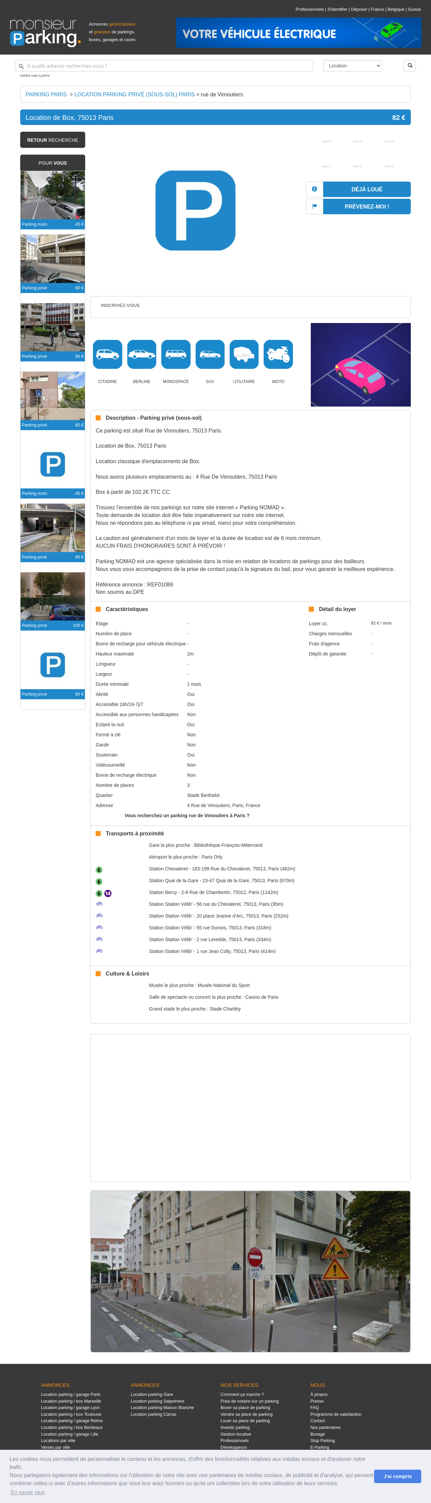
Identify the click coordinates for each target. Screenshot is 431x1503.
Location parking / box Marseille (71, 1401)
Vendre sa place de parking (247, 1414)
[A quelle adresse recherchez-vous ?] (164, 65)
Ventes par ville (55, 1447)
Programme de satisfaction (336, 1414)
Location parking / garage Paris (70, 1394)
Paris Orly (212, 857)
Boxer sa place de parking (245, 1407)
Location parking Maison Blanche (162, 1407)
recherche (52, 140)
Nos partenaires (325, 1427)
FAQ (314, 1407)
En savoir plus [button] (28, 1492)
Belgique (396, 9)
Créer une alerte (35, 75)
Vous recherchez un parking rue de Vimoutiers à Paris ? (187, 815)
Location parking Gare (152, 1394)
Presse (317, 1401)
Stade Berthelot (203, 795)
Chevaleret (168, 868)
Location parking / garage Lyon (70, 1407)
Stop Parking (322, 1440)
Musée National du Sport (224, 985)
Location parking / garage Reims (72, 1420)
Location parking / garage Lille (69, 1434)
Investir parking (235, 1427)
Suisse (414, 9)
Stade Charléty (225, 1009)
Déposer (359, 9)
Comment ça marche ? (242, 1394)
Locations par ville (58, 1440)
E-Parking (319, 1447)
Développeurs (234, 1447)
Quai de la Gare (173, 880)
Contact (317, 1420)
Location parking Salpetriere (157, 1401)
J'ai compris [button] (397, 1476)
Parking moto (34, 224)
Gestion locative (236, 1434)
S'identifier (337, 9)
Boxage (317, 1434)
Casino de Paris (261, 997)
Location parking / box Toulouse (71, 1414)
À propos (319, 1394)
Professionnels (310, 9)
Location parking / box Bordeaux (72, 1427)
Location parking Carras (153, 1414)
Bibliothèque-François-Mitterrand (228, 845)
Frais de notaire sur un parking (250, 1401)
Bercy (163, 892)
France (377, 9)
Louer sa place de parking (245, 1420)
